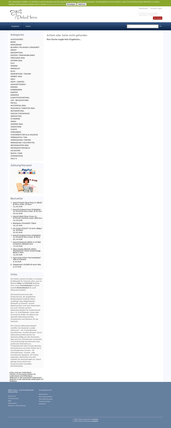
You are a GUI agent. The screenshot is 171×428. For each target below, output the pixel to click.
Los (160, 26)
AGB (9, 401)
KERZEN (14, 87)
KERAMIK (15, 94)
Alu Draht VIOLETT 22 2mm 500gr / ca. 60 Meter (27, 229)
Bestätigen (71, 4)
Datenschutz (12, 403)
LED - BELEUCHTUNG (19, 100)
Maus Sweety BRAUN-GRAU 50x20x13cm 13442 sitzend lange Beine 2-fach (27, 251)
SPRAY (13, 121)
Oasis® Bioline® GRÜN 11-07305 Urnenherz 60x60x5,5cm (27, 243)
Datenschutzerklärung (56, 4)
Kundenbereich (45, 390)
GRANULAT (15, 68)
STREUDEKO (16, 132)
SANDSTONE (16, 126)
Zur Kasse (158, 18)
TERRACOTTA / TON (19, 137)
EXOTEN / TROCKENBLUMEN (23, 55)
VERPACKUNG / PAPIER (21, 139)
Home (28, 26)
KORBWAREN (16, 89)
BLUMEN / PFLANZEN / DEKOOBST (25, 47)
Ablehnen (81, 4)
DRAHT (14, 49)
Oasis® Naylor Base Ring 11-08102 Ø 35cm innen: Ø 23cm (27, 203)
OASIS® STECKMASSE (20, 113)
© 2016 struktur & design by (85, 421)
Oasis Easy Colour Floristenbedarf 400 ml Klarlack (27, 258)
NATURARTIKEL (17, 110)
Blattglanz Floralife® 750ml (24, 223)
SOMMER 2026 (17, 124)
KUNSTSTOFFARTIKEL (20, 97)
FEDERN (14, 65)
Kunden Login (156, 8)
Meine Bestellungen (46, 399)
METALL (14, 102)
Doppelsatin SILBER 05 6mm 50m (27, 264)
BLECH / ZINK (16, 153)
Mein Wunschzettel (45, 396)
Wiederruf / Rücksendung (17, 405)
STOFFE (14, 129)
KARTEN (14, 92)
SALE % (14, 158)
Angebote (15, 26)
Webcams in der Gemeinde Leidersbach (26, 377)
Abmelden (42, 404)
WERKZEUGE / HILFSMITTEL (23, 142)
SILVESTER (15, 150)
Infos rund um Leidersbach (21, 372)
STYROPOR (15, 118)
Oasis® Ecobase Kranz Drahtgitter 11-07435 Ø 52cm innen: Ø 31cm (27, 236)
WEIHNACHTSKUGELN (20, 147)
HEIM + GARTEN (17, 81)
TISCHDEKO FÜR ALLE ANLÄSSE (24, 134)
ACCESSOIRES (17, 39)
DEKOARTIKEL (17, 52)
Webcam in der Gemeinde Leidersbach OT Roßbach (26, 380)
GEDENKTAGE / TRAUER (21, 73)
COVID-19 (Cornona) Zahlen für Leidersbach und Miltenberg (23, 375)
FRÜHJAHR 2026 (18, 57)
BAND (13, 42)
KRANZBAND (16, 44)
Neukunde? (143, 8)
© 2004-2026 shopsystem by (85, 419)
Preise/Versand (13, 398)
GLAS (13, 71)
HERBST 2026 (16, 76)
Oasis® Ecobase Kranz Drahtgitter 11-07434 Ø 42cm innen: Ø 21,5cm (27, 210)
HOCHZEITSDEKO (18, 84)
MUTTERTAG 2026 (18, 105)
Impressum (12, 396)
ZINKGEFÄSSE (17, 155)
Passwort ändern (44, 401)
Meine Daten (43, 394)
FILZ (13, 63)
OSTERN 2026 (16, 60)
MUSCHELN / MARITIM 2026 (23, 108)
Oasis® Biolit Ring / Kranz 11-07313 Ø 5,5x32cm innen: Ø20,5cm (27, 217)
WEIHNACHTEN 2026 (20, 145)
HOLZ (13, 79)
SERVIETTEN (16, 116)
